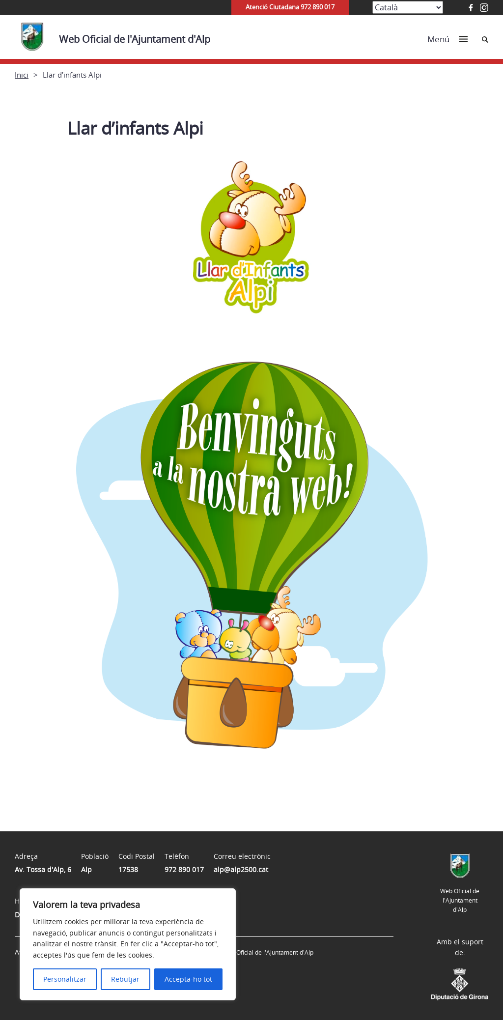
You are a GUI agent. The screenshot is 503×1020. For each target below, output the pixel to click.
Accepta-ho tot (188, 979)
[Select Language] (407, 7)
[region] (128, 944)
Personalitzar (64, 979)
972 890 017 (184, 869)
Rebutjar (125, 979)
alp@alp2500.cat (241, 869)
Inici (21, 75)
